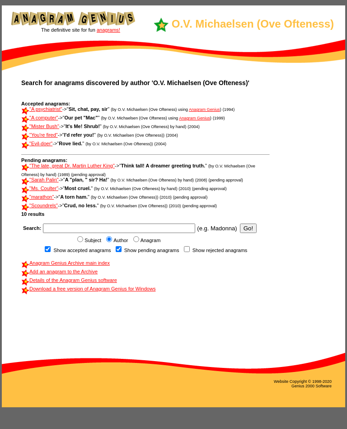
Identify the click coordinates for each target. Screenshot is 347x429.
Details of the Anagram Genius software (73, 280)
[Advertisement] (299, 215)
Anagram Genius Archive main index (69, 263)
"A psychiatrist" (45, 109)
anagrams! (108, 30)
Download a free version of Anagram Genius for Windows (92, 288)
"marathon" (41, 197)
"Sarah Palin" (44, 179)
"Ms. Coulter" (43, 188)
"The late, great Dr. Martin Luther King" (72, 165)
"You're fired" (43, 135)
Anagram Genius (204, 109)
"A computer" (43, 117)
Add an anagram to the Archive (63, 271)
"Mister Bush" (44, 126)
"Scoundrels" (43, 205)
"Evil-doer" (40, 143)
